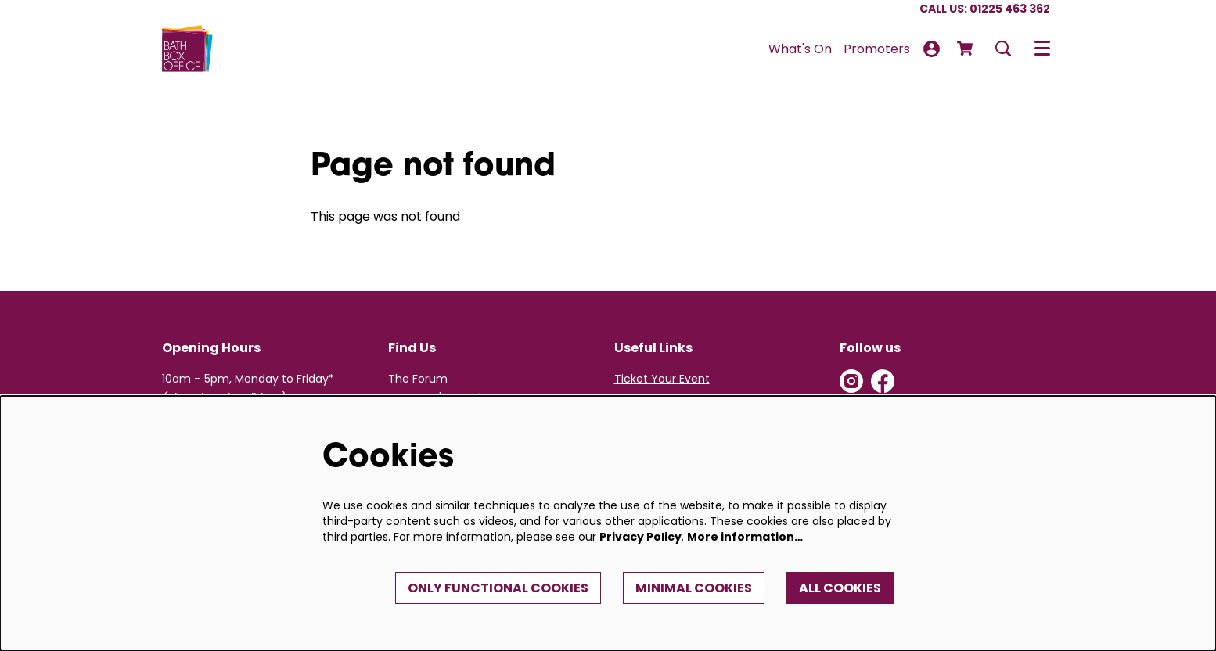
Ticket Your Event (662, 379)
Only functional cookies (498, 588)
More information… (745, 537)
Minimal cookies (693, 588)
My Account (931, 49)
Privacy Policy (640, 537)
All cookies (840, 588)
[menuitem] (800, 49)
